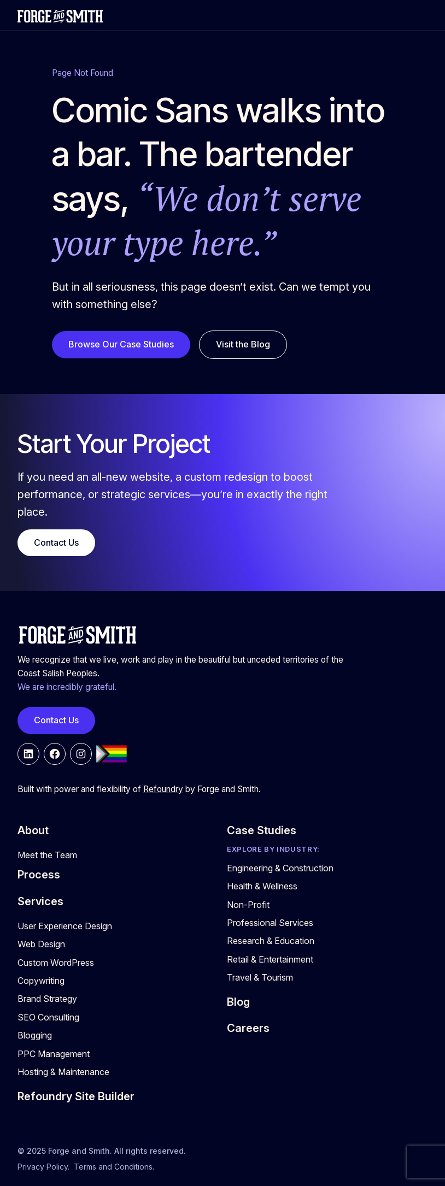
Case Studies (261, 830)
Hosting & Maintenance (63, 1071)
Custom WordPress (55, 962)
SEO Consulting (48, 1017)
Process (38, 874)
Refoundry (163, 789)
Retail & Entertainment (270, 959)
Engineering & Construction (280, 868)
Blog (238, 1001)
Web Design (41, 944)
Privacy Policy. (43, 1166)
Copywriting (41, 980)
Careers (248, 1028)
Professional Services (270, 922)
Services (40, 901)
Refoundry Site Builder (75, 1096)
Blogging (34, 1035)
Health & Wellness (262, 886)
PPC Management (53, 1053)
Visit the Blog (243, 344)
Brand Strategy (47, 998)
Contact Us (56, 542)
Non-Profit (248, 904)
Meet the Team (47, 854)
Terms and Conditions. (114, 1166)
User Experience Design (64, 926)
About (33, 830)
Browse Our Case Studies (121, 344)
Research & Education (270, 940)
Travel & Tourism (260, 977)
